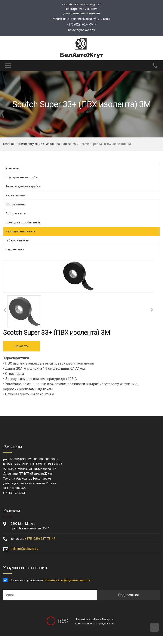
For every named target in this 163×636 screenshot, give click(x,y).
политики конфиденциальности (67, 580)
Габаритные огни (18, 240)
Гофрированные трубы (22, 177)
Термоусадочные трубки (23, 186)
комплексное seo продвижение (94, 623)
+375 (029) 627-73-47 (81, 24)
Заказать (22, 346)
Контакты (12, 168)
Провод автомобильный (23, 222)
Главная (9, 144)
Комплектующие (30, 144)
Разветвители (15, 195)
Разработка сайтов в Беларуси (95, 619)
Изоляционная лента (61, 144)
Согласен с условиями (50, 580)
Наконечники (15, 249)
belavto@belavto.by (81, 30)
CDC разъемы (15, 204)
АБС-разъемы (16, 213)
